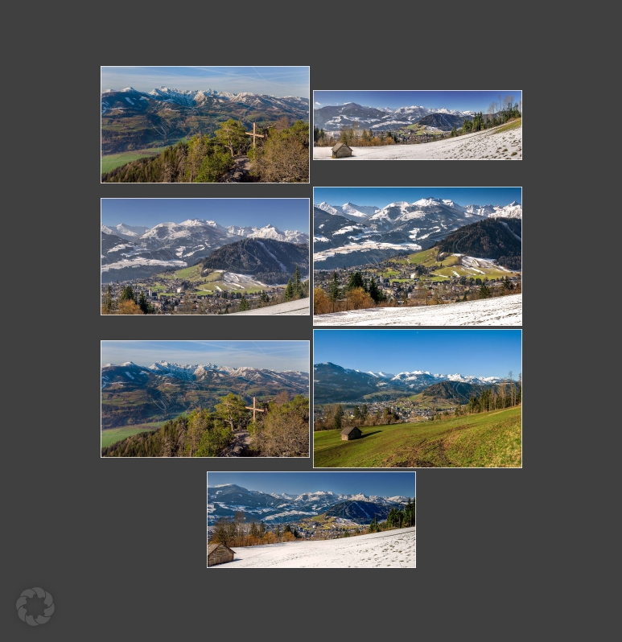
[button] (35, 606)
